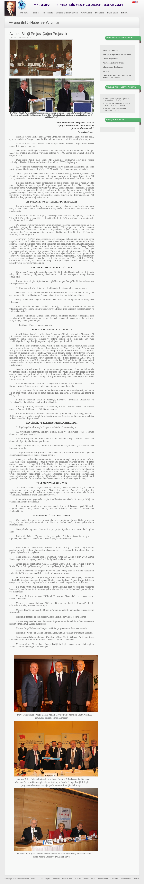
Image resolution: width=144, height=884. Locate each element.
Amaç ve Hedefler (110, 50)
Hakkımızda (48, 13)
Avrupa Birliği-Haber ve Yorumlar (117, 54)
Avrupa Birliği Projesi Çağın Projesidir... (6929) (115, 109)
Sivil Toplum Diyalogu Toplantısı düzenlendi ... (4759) (117, 100)
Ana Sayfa (24, 13)
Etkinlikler (99, 13)
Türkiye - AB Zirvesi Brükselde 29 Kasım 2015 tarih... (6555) (117, 105)
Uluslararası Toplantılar (113, 67)
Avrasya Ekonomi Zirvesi (67, 13)
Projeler (106, 71)
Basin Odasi (112, 13)
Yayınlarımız (86, 13)
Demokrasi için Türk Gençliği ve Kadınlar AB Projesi (117, 76)
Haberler (35, 13)
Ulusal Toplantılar (110, 59)
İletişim (124, 13)
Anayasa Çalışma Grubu (113, 63)
